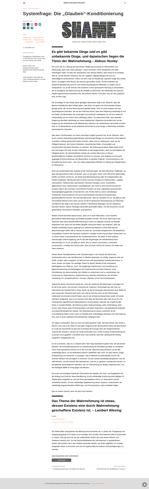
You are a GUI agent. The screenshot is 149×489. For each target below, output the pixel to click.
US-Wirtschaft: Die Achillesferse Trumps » (111, 469)
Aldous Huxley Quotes (58, 419)
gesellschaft (27, 37)
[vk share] (28, 28)
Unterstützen (61, 460)
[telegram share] (32, 28)
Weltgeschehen (34, 8)
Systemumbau (40, 42)
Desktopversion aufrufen (98, 483)
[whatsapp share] (24, 28)
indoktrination (27, 40)
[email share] (32, 24)
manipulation (29, 42)
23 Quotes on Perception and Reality (62, 422)
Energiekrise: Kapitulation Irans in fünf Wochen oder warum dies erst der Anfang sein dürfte (34, 58)
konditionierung (39, 40)
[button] (89, 30)
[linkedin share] (40, 24)
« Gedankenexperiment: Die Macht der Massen (68, 469)
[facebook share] (24, 24)
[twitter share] (28, 24)
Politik (25, 8)
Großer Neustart (38, 37)
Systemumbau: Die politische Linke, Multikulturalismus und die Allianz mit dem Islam (34, 79)
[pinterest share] (36, 24)
